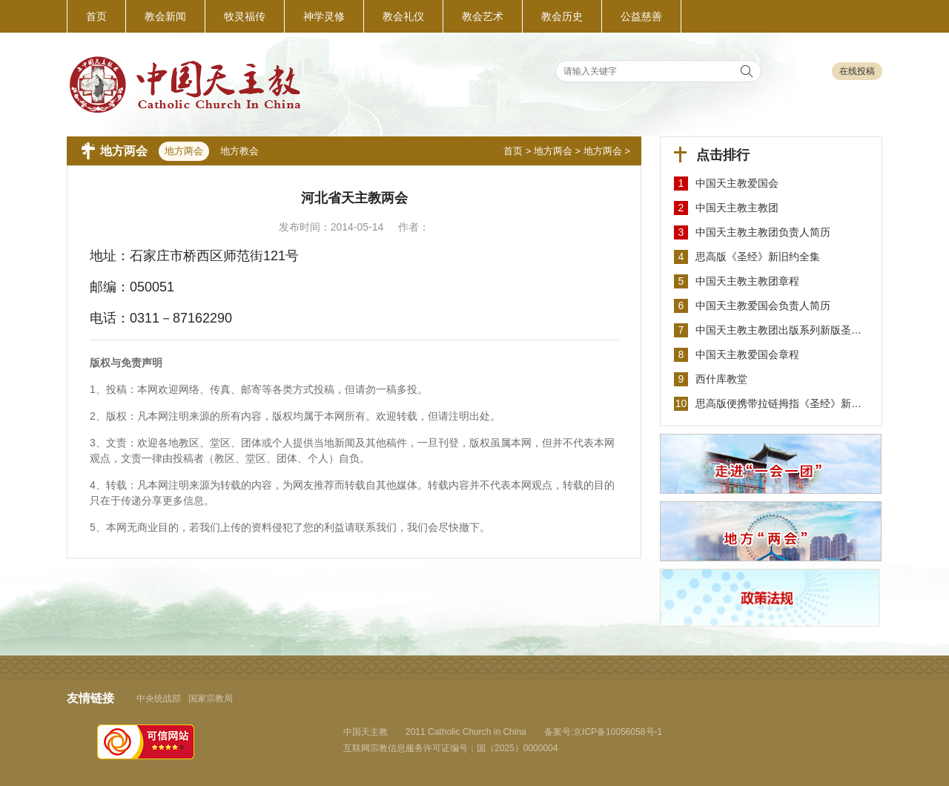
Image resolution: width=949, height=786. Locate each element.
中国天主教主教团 (736, 208)
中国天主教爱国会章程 (747, 354)
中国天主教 (365, 732)
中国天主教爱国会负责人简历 (762, 305)
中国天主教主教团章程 (747, 281)
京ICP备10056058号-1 (617, 732)
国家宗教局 (210, 698)
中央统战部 (158, 698)
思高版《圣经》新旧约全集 (757, 256)
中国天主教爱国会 (736, 183)
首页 (513, 150)
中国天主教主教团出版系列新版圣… (778, 330)
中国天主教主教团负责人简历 (762, 232)
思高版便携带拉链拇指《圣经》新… (778, 403)
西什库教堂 (721, 379)
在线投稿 (857, 71)
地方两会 (553, 150)
